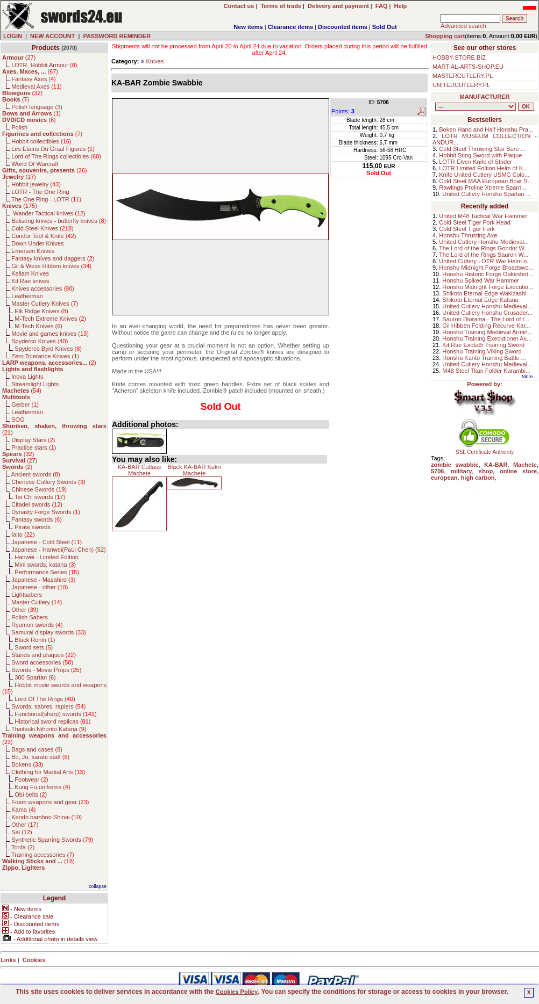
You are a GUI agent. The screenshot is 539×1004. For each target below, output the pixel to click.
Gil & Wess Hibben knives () (51, 266)
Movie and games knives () (50, 333)
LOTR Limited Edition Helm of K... (483, 168)
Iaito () (22, 534)
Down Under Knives (37, 243)
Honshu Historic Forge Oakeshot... (487, 274)
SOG (17, 419)
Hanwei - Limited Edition (47, 557)
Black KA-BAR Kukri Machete (194, 470)
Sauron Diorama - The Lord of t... (485, 319)
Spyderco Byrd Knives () (48, 348)
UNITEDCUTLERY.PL (461, 85)
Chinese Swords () (39, 489)
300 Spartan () (35, 677)
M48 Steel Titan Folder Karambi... (486, 370)
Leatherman (27, 296)
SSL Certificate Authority (485, 449)
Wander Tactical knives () (48, 213)
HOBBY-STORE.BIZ (459, 57)
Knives (155, 61)
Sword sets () (34, 647)
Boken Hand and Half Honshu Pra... (486, 129)
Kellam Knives (30, 273)
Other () (24, 609)
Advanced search (463, 26)
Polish (19, 127)
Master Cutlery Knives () (44, 303)
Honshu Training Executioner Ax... (486, 338)
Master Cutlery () (36, 602)
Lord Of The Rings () (45, 699)
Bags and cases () (36, 749)
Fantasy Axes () (33, 79)
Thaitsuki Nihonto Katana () (48, 729)
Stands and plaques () (43, 655)
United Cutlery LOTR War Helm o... (485, 261)
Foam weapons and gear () (50, 802)
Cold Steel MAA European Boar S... (486, 181)
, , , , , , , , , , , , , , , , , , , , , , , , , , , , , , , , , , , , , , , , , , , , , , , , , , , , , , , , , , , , (475, 107)
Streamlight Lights (35, 384)
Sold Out (384, 27)
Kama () (23, 809)
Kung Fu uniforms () (42, 787)
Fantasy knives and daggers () (52, 258)
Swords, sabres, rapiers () (48, 706)
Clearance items (290, 27)
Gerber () (25, 404)
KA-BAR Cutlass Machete (139, 470)
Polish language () (36, 107)
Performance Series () (47, 572)
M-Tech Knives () (38, 326)
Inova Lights (27, 376)
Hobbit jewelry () (36, 184)
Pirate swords (33, 527)
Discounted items (342, 27)
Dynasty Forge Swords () (45, 512)
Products (46, 48)
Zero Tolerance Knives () (45, 356)
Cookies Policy (237, 991)
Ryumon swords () (36, 625)
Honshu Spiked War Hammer (480, 280)
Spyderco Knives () (39, 341)
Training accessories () (42, 854)
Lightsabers (26, 594)
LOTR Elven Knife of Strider (475, 161)
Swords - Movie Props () (46, 670)
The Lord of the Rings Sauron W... (483, 254)
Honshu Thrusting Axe (468, 235)
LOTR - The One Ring (40, 192)
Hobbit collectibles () (41, 141)
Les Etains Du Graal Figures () (53, 149)
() (19, 57)
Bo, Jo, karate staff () (40, 757)
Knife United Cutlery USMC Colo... (484, 174)
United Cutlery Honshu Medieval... (484, 242)
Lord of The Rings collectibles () (56, 156)
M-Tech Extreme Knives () (50, 318)
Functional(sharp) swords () (55, 714)
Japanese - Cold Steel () (46, 542)
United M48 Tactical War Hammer (483, 216)
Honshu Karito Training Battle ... (484, 358)
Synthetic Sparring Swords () (52, 839)
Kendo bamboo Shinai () (46, 817)
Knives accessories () (42, 288)
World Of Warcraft (34, 164)
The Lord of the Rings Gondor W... (484, 248)
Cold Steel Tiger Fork (466, 229)
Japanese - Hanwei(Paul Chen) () (58, 549)
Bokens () (27, 764)
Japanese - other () (39, 587)
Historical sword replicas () (52, 721)
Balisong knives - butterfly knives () (58, 221)
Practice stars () (33, 447)
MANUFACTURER (485, 96)
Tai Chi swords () (40, 497)
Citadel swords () (36, 504)
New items (248, 27)
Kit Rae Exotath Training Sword (483, 345)
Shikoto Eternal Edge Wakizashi (484, 293)
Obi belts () (31, 794)
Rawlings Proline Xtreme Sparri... (482, 187)
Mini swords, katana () (45, 564)
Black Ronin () (35, 640)
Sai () (21, 832)
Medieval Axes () (36, 86)
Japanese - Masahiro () (43, 579)
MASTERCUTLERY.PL (462, 76)
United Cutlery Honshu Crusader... (487, 312)
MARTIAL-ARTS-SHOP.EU (467, 66)
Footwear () (31, 779)
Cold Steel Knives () (42, 228)
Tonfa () (22, 847)
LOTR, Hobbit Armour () (44, 65)
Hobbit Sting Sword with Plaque (480, 155)
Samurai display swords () (48, 632)
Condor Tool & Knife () (43, 236)
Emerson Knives (32, 251)
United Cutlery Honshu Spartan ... (486, 194)
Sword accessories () (42, 662)
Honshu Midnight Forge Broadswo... (486, 267)
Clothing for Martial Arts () (48, 772)
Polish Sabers (29, 617)
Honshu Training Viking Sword (481, 351)
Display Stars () (33, 440)
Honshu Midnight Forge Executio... (487, 287)
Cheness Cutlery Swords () (48, 482)
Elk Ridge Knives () (41, 311)
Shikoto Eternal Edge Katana (480, 300)
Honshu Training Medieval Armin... (487, 332)
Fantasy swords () (36, 519)
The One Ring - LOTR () (46, 199)
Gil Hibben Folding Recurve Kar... (486, 325)
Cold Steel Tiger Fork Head (474, 222)
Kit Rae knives (30, 281)
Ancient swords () (35, 474)
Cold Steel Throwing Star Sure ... (482, 149)
